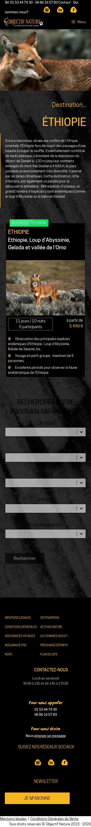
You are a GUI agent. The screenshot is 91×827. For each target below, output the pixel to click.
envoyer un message (50, 736)
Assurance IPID (15, 645)
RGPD (8, 654)
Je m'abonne (37, 798)
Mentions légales (18, 617)
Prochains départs (54, 645)
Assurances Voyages (20, 636)
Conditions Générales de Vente (54, 819)
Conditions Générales (21, 627)
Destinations (49, 617)
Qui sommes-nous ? (53, 636)
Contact (64, 2)
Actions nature (51, 627)
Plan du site (49, 654)
